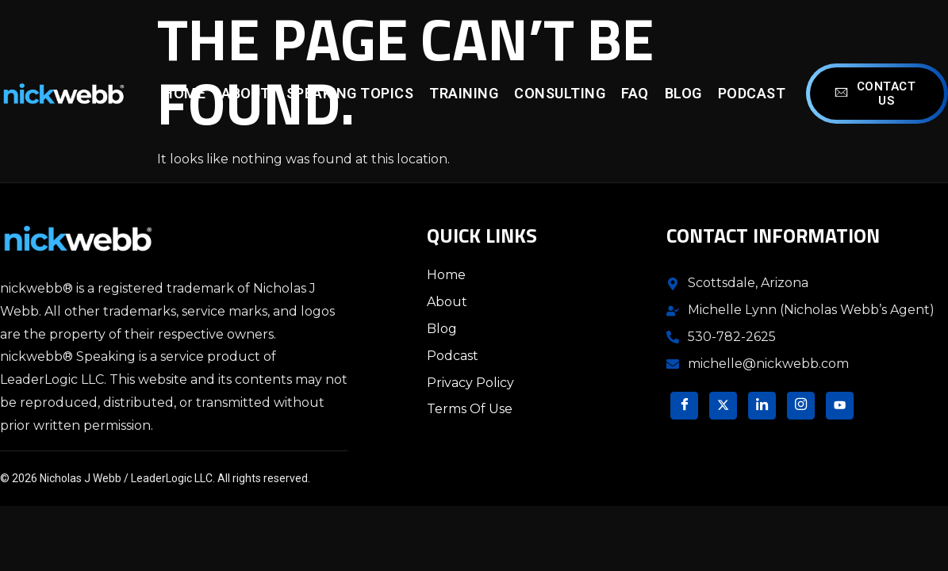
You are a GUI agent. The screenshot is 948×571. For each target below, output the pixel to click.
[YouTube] (840, 406)
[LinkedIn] (762, 406)
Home (184, 93)
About (246, 93)
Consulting (559, 93)
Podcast (752, 93)
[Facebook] (684, 406)
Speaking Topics (350, 93)
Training (463, 93)
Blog (683, 93)
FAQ (635, 93)
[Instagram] (801, 406)
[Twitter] (723, 406)
